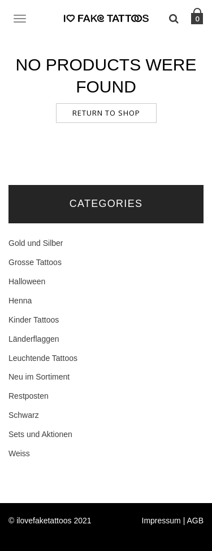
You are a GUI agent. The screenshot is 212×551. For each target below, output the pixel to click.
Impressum (161, 520)
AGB (195, 520)
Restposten (28, 395)
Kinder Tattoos (33, 319)
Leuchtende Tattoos (42, 358)
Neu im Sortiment (39, 376)
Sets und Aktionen (40, 434)
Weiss (19, 453)
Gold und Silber (35, 243)
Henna (20, 300)
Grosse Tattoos (35, 262)
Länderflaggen (33, 338)
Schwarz (23, 415)
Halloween (26, 281)
